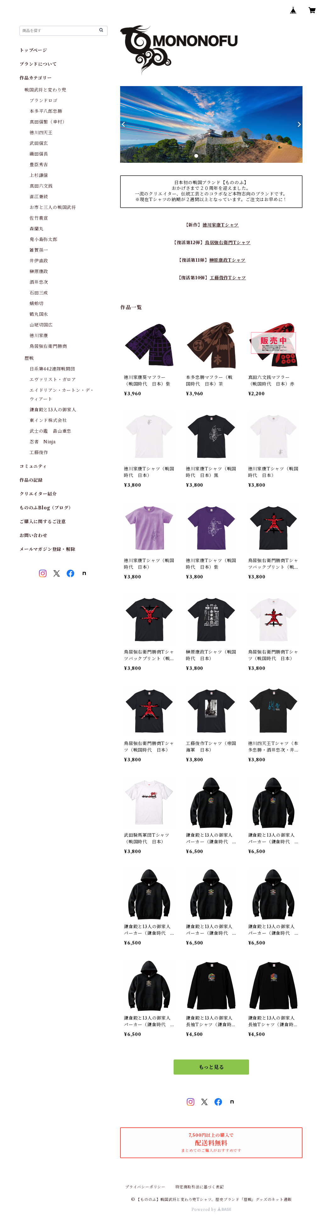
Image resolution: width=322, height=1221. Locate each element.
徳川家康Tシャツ (221, 225)
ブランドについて (38, 64)
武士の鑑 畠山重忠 (50, 431)
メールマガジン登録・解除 (47, 549)
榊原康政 (39, 271)
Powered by (211, 1209)
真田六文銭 (41, 186)
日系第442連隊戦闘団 (52, 369)
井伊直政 (39, 261)
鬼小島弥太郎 (44, 239)
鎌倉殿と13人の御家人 (53, 410)
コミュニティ (33, 466)
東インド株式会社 (48, 420)
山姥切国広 (41, 325)
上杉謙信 (39, 175)
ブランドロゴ (44, 100)
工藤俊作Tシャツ (228, 278)
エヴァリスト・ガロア (53, 379)
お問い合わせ (33, 535)
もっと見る (211, 1067)
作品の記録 (31, 480)
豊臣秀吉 (39, 164)
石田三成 (39, 293)
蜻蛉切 (36, 303)
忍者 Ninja (43, 442)
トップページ (33, 50)
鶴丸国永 (39, 314)
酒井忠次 (39, 282)
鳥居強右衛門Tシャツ (228, 242)
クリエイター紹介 (38, 494)
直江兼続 (39, 197)
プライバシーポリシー (145, 1187)
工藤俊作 (39, 452)
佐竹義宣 (39, 218)
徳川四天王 (41, 132)
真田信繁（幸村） (48, 122)
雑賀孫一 (39, 250)
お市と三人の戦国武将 (53, 207)
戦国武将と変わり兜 (45, 90)
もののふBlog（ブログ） (46, 508)
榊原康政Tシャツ (227, 260)
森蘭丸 (36, 229)
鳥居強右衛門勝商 (48, 346)
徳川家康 (39, 335)
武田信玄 (39, 143)
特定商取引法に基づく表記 (199, 1187)
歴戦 (29, 358)
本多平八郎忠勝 (46, 111)
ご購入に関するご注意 (42, 521)
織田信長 (39, 154)
